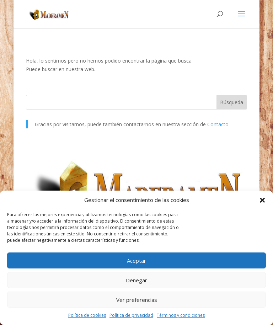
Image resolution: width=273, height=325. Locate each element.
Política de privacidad (131, 315)
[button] (262, 200)
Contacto (218, 124)
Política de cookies (87, 315)
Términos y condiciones (181, 315)
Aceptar (136, 260)
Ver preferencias (136, 299)
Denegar (136, 280)
